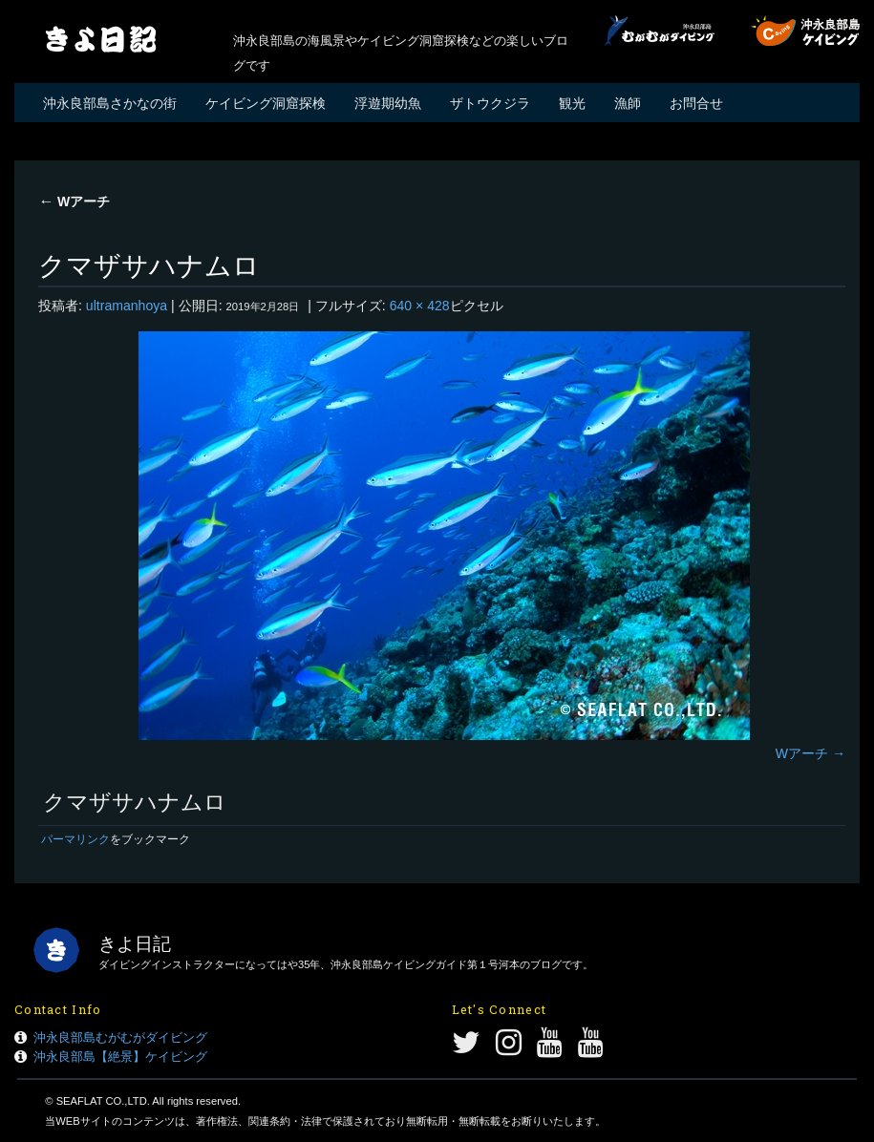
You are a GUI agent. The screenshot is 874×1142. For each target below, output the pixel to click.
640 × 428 (420, 305)
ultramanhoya (126, 305)
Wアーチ (74, 201)
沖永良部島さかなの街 (110, 103)
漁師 (627, 103)
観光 (572, 103)
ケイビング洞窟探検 (265, 103)
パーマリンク (75, 839)
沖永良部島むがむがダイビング (120, 1037)
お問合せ (696, 103)
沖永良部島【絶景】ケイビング (120, 1056)
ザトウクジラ (490, 103)
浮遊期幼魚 (387, 103)
